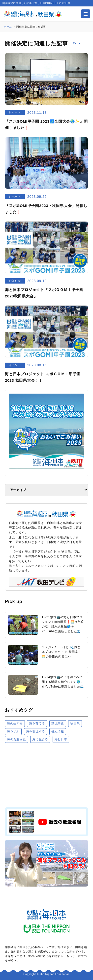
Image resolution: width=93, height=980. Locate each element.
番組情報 (57, 731)
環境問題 (57, 723)
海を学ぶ (13, 731)
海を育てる (37, 723)
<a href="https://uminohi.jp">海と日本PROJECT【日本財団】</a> (46, 774)
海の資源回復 (16, 739)
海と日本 (61, 739)
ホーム (8, 26)
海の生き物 (15, 723)
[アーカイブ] (46, 490)
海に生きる (40, 739)
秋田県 (75, 723)
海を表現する (35, 731)
